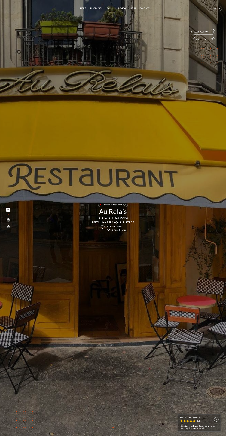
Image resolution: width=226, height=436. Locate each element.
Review (122, 8)
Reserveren (96, 8)
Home (83, 8)
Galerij (110, 8)
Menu (133, 8)
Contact (145, 8)
